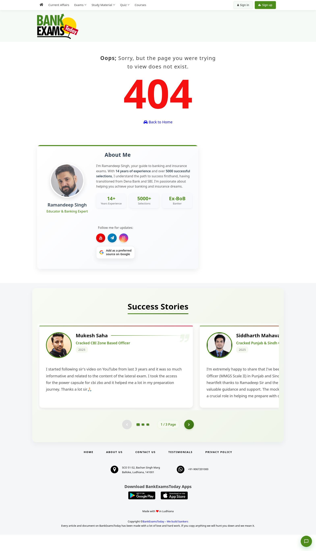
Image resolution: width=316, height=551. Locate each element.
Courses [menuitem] (140, 5)
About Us (114, 468)
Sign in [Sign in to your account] (243, 5)
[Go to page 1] (138, 440)
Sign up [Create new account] (265, 5)
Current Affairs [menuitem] (58, 5)
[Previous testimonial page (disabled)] (127, 441)
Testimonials (180, 468)
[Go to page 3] (147, 441)
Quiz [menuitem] (123, 5)
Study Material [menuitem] (101, 5)
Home (89, 468)
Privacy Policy (218, 468)
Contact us (145, 468)
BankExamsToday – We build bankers (165, 538)
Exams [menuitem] (78, 5)
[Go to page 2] (142, 441)
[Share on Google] (115, 252)
